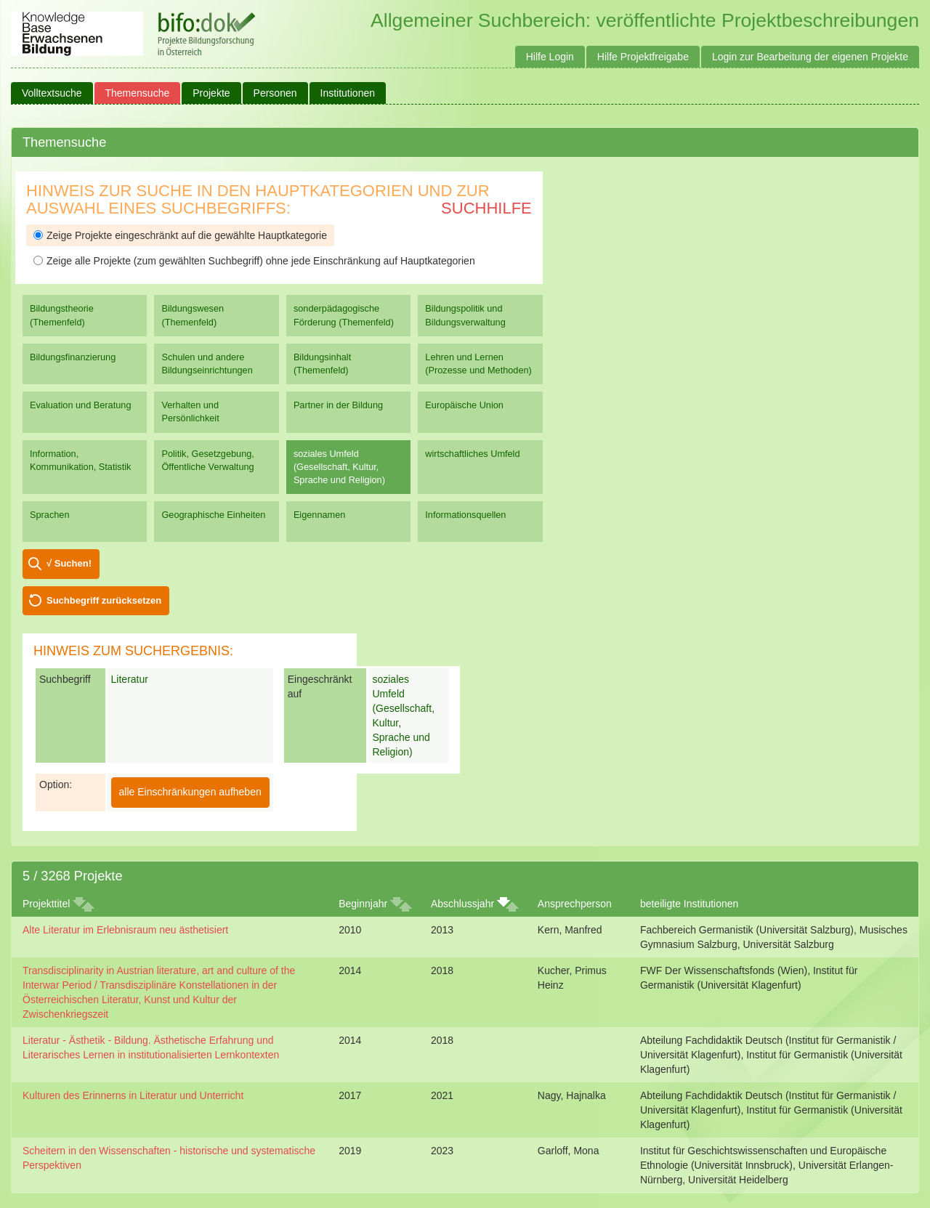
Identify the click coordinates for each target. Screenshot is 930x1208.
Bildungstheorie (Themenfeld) (62, 315)
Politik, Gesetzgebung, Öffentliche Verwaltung (207, 460)
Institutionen (348, 93)
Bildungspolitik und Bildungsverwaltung (465, 315)
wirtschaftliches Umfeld (472, 453)
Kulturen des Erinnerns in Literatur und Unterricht (133, 1095)
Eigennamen (320, 514)
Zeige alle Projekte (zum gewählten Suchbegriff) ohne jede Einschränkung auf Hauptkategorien (254, 261)
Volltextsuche (52, 93)
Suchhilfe (486, 208)
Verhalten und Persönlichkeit (190, 411)
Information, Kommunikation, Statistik (80, 460)
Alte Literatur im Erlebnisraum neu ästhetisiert (125, 930)
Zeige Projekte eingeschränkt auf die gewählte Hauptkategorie (180, 235)
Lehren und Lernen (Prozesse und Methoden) (478, 364)
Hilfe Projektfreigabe (643, 56)
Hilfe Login (550, 56)
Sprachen (50, 514)
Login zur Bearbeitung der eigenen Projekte (810, 56)
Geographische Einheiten (213, 514)
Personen (275, 93)
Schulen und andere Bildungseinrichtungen (206, 364)
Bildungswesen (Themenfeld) (192, 315)
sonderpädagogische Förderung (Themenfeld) (344, 315)
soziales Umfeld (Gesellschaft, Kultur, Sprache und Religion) (339, 466)
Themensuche (137, 93)
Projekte (211, 93)
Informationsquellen (465, 514)
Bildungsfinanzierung (73, 357)
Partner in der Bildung (338, 405)
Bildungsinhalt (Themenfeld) (322, 364)
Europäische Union (464, 405)
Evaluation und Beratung (80, 405)
